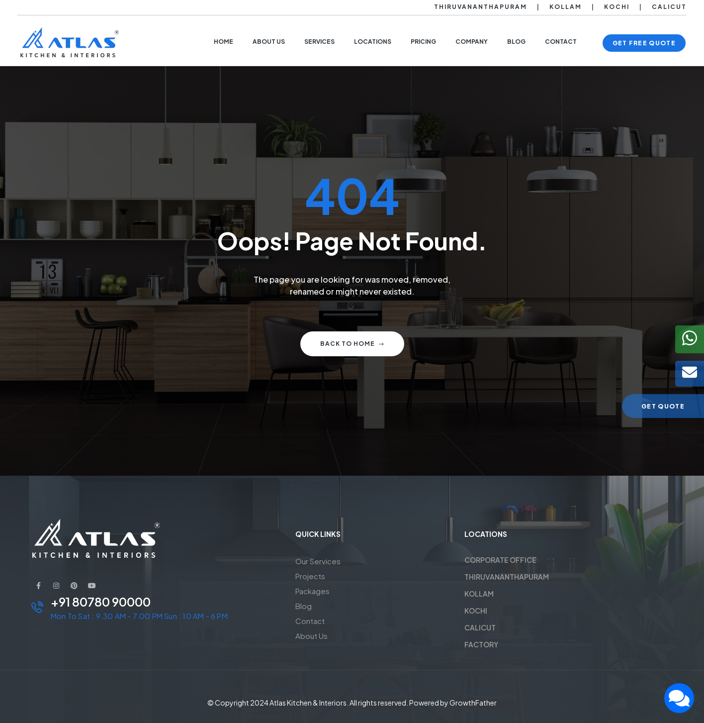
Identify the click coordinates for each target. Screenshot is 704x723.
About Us (311, 635)
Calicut (669, 6)
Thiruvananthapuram (480, 6)
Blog (303, 606)
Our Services (318, 561)
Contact (310, 620)
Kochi (616, 6)
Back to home (352, 343)
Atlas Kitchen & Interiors (308, 702)
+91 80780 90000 (101, 601)
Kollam (565, 6)
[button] (644, 43)
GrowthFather (473, 702)
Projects (310, 576)
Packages (312, 591)
